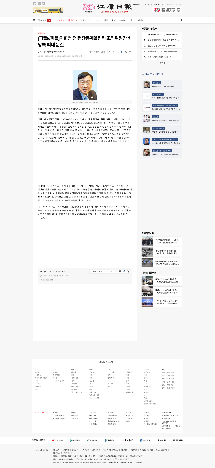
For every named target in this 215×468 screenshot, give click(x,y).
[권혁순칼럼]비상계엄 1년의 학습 (163, 86)
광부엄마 (74, 383)
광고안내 (111, 412)
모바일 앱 (74, 415)
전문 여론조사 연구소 (110, 450)
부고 (127, 381)
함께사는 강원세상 (59, 418)
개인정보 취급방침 (146, 450)
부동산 (55, 378)
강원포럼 (147, 386)
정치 (83, 20)
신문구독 (92, 412)
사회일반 (74, 372)
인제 (163, 388)
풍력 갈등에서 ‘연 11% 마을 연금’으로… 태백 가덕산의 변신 (170, 40)
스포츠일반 (111, 372)
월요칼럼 (155, 117)
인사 (127, 375)
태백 (168, 375)
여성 (90, 378)
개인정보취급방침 (150, 424)
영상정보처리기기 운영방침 (62, 453)
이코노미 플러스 (157, 94)
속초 (172, 375)
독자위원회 (85, 450)
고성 (168, 388)
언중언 (146, 383)
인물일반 (129, 372)
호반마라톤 (166, 418)
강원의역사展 (94, 398)
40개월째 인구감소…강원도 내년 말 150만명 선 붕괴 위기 (169, 34)
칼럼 (145, 378)
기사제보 (129, 418)
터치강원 (74, 389)
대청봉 (146, 392)
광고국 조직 (112, 424)
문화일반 (92, 372)
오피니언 (140, 20)
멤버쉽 (146, 412)
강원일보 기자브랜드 (154, 74)
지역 (106, 20)
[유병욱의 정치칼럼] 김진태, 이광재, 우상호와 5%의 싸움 (171, 132)
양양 (172, 388)
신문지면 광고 (112, 415)
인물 (130, 20)
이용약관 (147, 421)
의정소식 (38, 389)
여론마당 (147, 372)
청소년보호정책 (161, 450)
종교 (90, 389)
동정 (127, 378)
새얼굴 (128, 386)
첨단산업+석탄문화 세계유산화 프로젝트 (165, 106)
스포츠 (122, 20)
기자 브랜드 (59, 20)
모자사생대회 (167, 428)
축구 (109, 375)
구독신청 (136, 4)
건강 (90, 375)
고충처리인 (96, 450)
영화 (90, 386)
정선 (172, 382)
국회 (36, 381)
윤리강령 (66, 450)
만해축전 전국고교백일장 (171, 425)
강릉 (172, 372)
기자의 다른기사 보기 (97, 52)
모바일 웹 (74, 418)
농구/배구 (111, 383)
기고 (145, 375)
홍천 (168, 378)
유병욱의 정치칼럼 (158, 128)
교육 (72, 375)
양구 (172, 385)
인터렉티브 (72, 20)
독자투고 (129, 421)
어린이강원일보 (58, 415)
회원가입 (157, 4)
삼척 (163, 378)
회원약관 (134, 450)
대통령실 (38, 375)
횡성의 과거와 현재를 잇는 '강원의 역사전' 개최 (173, 250)
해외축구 (111, 378)
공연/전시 (92, 381)
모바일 (73, 412)
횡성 (172, 378)
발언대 (146, 395)
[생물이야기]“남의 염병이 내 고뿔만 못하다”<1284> (169, 154)
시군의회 (38, 386)
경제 (90, 20)
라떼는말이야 (76, 386)
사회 (98, 20)
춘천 (163, 372)
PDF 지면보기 (94, 418)
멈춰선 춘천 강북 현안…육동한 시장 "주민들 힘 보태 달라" (170, 57)
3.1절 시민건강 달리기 (170, 415)
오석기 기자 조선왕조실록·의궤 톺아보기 (164, 140)
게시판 (128, 412)
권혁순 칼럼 (156, 83)
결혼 (127, 383)
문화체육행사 (167, 412)
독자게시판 (130, 415)
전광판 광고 (112, 418)
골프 (109, 386)
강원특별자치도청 (41, 378)
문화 (113, 20)
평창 (168, 382)
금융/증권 (56, 375)
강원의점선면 (94, 395)
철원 (163, 385)
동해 (163, 375)
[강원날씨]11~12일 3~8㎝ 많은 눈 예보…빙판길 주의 (167, 51)
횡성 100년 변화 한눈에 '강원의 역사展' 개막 (172, 240)
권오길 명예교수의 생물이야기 (162, 151)
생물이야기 (93, 392)
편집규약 (75, 450)
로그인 (146, 4)
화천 (168, 385)
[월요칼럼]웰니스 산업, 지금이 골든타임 (165, 120)
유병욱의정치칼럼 (150, 403)
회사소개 (56, 450)
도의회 (37, 383)
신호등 (146, 398)
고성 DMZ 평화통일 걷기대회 (169, 422)
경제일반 (56, 372)
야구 (109, 381)
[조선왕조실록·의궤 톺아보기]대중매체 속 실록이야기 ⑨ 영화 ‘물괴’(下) (176, 143)
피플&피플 (129, 392)
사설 (145, 381)
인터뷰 (128, 389)
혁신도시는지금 (76, 392)
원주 (168, 372)
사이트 (55, 412)
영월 (163, 382)
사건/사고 (74, 378)
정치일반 (38, 372)
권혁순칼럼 (148, 401)
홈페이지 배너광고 (114, 421)
